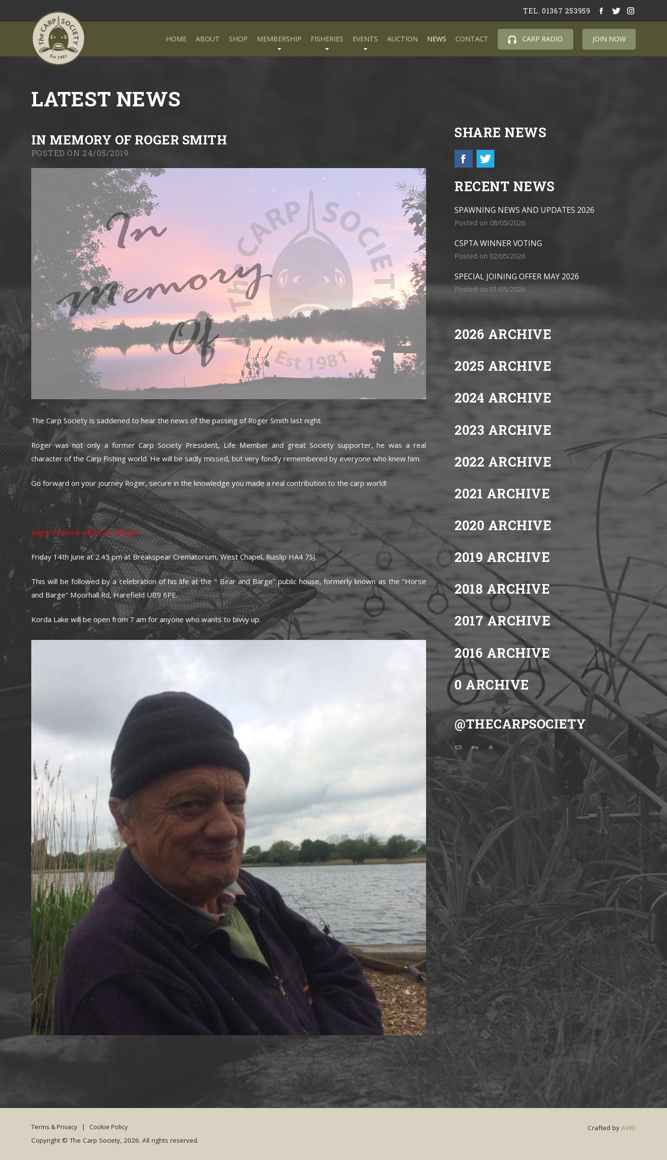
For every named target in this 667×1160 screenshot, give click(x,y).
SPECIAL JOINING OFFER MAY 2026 (517, 276)
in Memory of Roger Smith (133, 139)
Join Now (609, 38)
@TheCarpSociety (522, 724)
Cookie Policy (113, 1126)
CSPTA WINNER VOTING (498, 243)
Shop (238, 38)
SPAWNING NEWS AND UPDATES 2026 (524, 210)
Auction (402, 38)
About (208, 38)
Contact (472, 38)
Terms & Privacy (55, 1126)
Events (365, 38)
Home (176, 38)
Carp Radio (535, 39)
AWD (628, 1127)
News (436, 38)
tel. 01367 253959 (556, 10)
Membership (279, 38)
